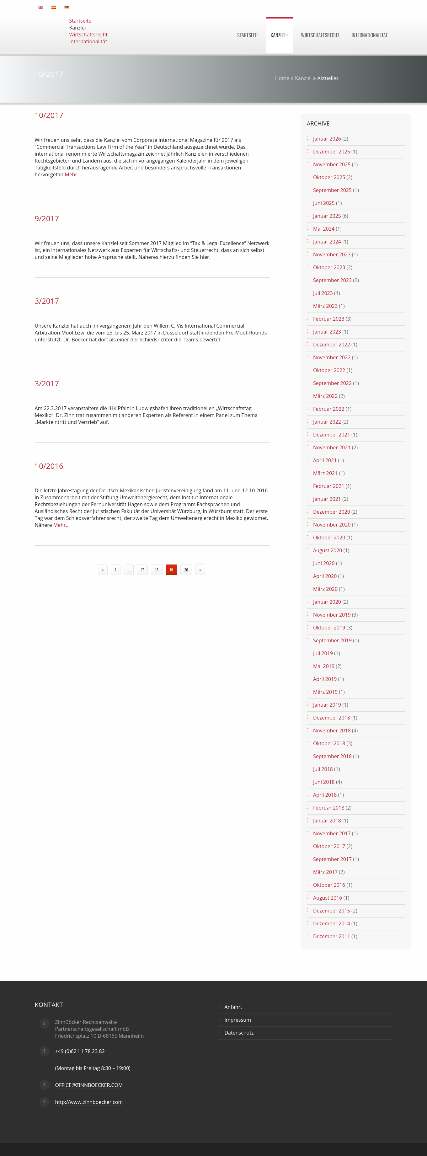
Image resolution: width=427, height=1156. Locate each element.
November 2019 (332, 614)
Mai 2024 (323, 228)
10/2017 (49, 115)
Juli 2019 (323, 653)
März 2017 (325, 872)
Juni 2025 (324, 203)
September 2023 (332, 280)
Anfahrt (233, 1006)
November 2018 (332, 730)
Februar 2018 (328, 807)
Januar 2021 (327, 498)
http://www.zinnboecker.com (89, 1102)
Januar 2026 (327, 138)
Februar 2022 (328, 408)
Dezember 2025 (331, 151)
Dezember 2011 (331, 936)
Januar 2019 (327, 704)
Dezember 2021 (331, 434)
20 (186, 569)
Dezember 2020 (331, 511)
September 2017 (332, 859)
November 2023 (332, 254)
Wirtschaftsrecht (320, 35)
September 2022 (332, 383)
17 (142, 569)
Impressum (238, 1019)
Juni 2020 (324, 563)
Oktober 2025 (329, 177)
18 (156, 569)
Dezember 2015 (331, 910)
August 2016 (327, 897)
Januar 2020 (327, 601)
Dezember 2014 (331, 923)
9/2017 (47, 218)
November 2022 (332, 357)
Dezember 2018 (331, 717)
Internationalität (369, 35)
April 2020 (325, 576)
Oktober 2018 (329, 743)
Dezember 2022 (331, 344)
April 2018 (325, 794)
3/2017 (47, 301)
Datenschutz (239, 1032)
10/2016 (49, 466)
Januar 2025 (327, 215)
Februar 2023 (328, 318)
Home (282, 78)
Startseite (247, 35)
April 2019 (325, 679)
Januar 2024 (327, 241)
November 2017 (332, 833)
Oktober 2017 (329, 846)
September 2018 (332, 756)
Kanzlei (280, 35)
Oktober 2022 (329, 370)
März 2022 (325, 396)
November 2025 (332, 164)
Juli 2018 (323, 769)
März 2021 (325, 473)
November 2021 (332, 447)
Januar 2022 (327, 421)
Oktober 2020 (329, 537)
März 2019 (325, 691)
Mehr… (72, 174)
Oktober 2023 (329, 267)
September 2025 (332, 190)
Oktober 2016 (329, 884)
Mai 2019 (323, 666)
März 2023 (325, 305)
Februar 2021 (328, 486)
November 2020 (332, 524)
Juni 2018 (324, 782)
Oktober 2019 (329, 627)
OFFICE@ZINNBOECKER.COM (89, 1085)
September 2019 (332, 640)
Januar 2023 (327, 331)
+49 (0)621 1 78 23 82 (80, 1051)
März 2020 (325, 589)
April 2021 (325, 460)
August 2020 (327, 550)
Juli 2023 (323, 293)
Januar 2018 (327, 820)
